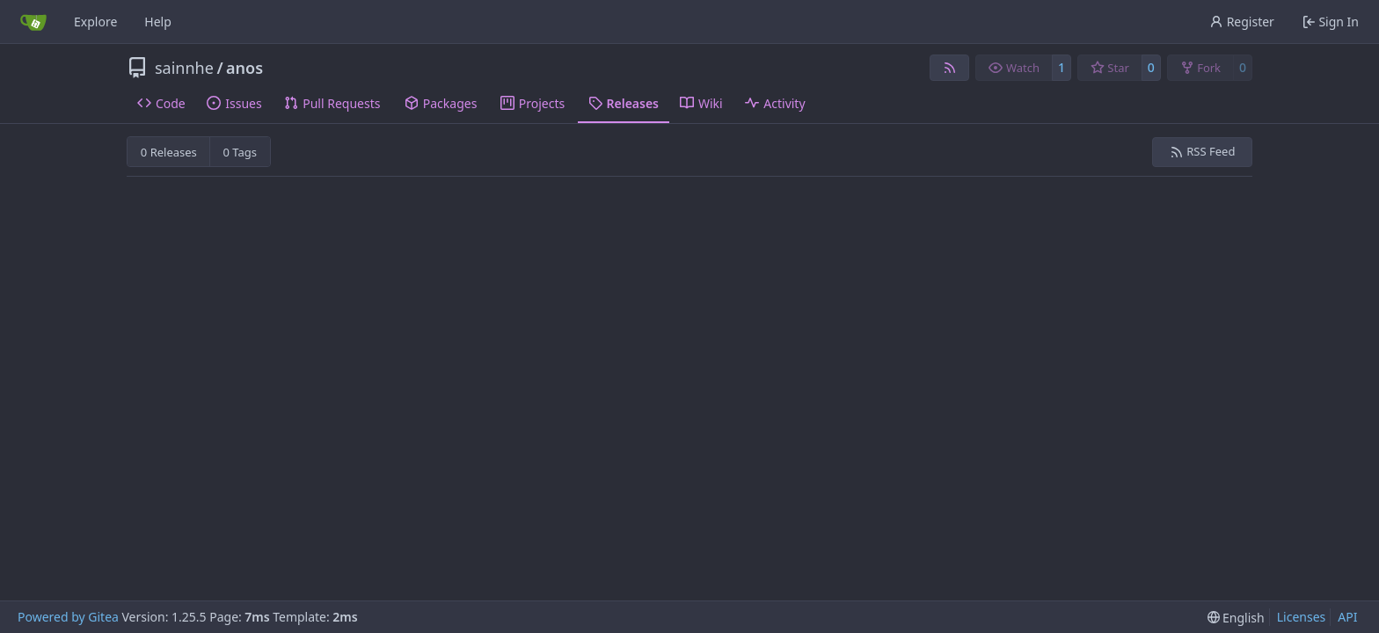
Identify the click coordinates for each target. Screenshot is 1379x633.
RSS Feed (1203, 151)
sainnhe (184, 67)
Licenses (1301, 616)
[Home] (33, 22)
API (1347, 616)
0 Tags (240, 152)
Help (157, 21)
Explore (95, 21)
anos (244, 67)
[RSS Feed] (950, 68)
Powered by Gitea (68, 616)
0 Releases (169, 152)
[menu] (1236, 617)
